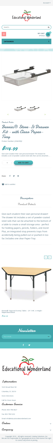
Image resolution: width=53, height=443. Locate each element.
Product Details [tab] (27, 204)
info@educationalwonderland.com (18, 418)
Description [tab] (26, 198)
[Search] (26, 27)
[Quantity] (7, 162)
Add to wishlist (8, 184)
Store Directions (7, 396)
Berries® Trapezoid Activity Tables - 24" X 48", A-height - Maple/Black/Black (22, 311)
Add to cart (23, 163)
